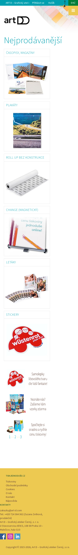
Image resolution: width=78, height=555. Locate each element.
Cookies (10, 489)
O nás (9, 493)
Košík (63, 4)
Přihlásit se (38, 2)
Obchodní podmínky (17, 485)
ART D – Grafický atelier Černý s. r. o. (25, 2)
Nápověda (11, 500)
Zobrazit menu (73, 10)
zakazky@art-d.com (11, 510)
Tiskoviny (11, 481)
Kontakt (10, 497)
